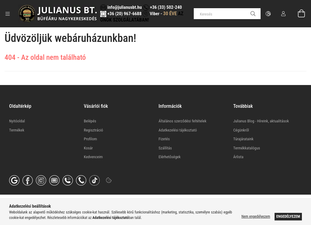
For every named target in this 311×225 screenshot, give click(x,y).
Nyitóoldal (17, 121)
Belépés (90, 121)
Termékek (16, 130)
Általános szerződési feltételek (183, 121)
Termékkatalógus (246, 148)
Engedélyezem (288, 216)
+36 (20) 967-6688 (124, 13)
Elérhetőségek (170, 157)
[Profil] (283, 13)
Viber (150, 13)
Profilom (90, 139)
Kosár (88, 148)
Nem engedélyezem (255, 216)
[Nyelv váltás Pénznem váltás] (268, 13)
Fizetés (164, 139)
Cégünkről (241, 130)
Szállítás (165, 148)
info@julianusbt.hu (121, 7)
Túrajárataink (243, 139)
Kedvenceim (93, 157)
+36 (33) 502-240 (162, 7)
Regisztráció (93, 130)
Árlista (238, 157)
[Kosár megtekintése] (298, 13)
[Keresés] (227, 13)
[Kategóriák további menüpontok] (7, 13)
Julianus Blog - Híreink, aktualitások (261, 121)
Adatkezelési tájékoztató (178, 130)
